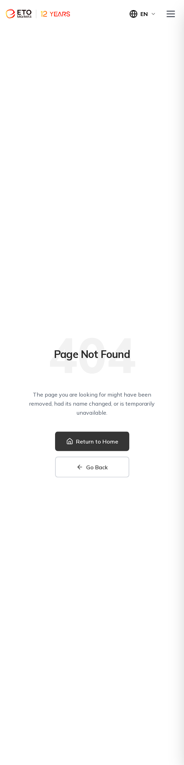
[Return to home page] (92, 442)
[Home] (38, 14)
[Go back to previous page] (92, 467)
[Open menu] (170, 14)
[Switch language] (143, 14)
